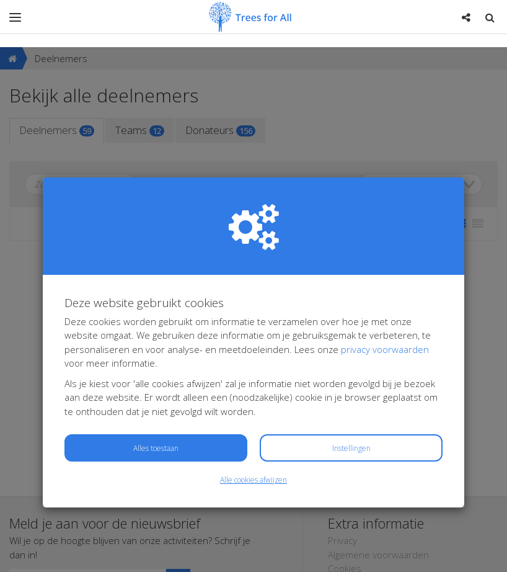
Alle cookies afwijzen (253, 432)
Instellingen (351, 401)
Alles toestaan (156, 401)
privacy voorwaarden (385, 302)
